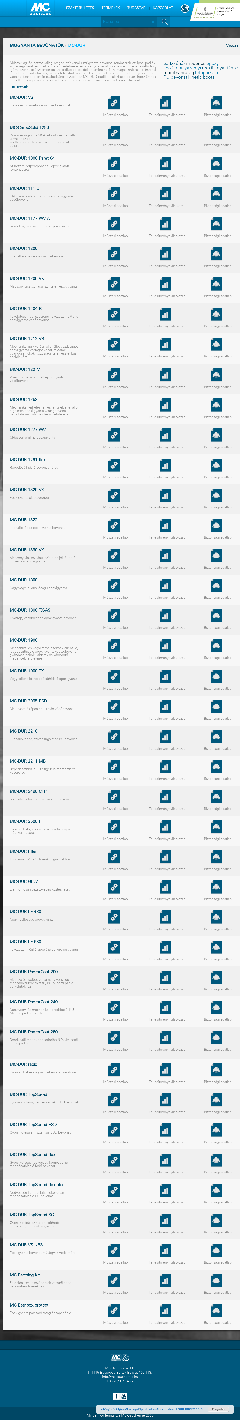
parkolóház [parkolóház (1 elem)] (174, 64)
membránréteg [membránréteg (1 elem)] (178, 73)
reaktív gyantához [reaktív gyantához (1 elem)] (220, 68)
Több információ (189, 1409)
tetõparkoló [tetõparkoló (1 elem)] (206, 73)
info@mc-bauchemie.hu (120, 1377)
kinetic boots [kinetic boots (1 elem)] (201, 77)
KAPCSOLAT (163, 8)
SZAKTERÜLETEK (80, 8)
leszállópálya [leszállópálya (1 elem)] (176, 68)
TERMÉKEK (111, 8)
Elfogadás (218, 1409)
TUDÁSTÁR (136, 8)
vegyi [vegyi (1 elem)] (195, 68)
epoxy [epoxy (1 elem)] (212, 64)
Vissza (232, 46)
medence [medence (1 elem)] (196, 64)
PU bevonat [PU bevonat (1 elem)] (175, 77)
